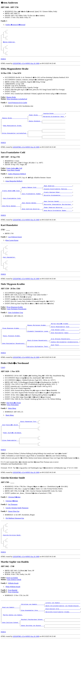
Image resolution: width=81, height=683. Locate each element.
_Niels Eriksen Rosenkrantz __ (38, 364)
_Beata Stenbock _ (35, 128)
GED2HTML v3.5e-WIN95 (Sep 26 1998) (26, 68)
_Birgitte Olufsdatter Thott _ (38, 371)
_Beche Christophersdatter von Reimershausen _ (62, 641)
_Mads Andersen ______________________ (57, 196)
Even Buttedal (12, 625)
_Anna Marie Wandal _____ (11, 220)
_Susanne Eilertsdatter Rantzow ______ (57, 200)
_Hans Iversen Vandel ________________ (57, 214)
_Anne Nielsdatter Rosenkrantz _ (14, 367)
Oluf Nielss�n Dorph (13, 428)
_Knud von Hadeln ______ (11, 643)
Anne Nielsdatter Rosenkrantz (16, 329)
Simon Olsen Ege (13, 541)
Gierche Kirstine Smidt (12, 567)
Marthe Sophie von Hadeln (13, 652)
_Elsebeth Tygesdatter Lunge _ (38, 353)
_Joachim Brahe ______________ (53, 118)
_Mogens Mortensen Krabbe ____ (38, 345)
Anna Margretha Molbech (14, 191)
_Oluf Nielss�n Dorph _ (11, 451)
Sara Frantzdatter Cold (12, 211)
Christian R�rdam (14, 526)
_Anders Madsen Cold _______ (32, 198)
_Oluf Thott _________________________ (64, 369)
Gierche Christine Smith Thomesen (17, 537)
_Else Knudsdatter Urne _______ (32, 647)
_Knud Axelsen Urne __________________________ (62, 645)
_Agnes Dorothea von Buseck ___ (32, 665)
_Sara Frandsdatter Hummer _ (32, 205)
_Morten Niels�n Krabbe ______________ (65, 344)
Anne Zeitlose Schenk (14, 614)
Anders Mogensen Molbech (17, 184)
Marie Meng (10, 440)
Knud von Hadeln (12, 612)
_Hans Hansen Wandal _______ (32, 216)
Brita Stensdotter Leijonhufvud (17, 104)
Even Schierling (13, 626)
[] (3, 483)
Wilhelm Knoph (13, 618)
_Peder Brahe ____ (35, 120)
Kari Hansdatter (9, 275)
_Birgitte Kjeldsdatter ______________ (57, 207)
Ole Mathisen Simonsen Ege (15, 548)
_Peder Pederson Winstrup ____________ (57, 222)
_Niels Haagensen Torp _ (29, 447)
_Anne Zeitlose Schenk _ (11, 661)
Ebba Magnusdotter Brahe (12, 133)
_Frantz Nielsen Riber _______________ (57, 203)
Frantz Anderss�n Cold (14, 178)
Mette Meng (12, 433)
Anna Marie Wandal (13, 180)
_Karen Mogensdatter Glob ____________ (64, 347)
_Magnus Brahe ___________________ (15, 124)
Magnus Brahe (11, 102)
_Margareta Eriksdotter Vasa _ (53, 122)
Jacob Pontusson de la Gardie (17, 107)
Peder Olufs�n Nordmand (12, 460)
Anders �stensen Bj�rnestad (15, 25)
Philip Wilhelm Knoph (13, 621)
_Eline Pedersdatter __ (10, 469)
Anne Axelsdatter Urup (15, 332)
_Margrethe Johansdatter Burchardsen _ (57, 218)
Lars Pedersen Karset (15, 252)
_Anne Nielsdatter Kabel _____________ (64, 355)
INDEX (3, 64)
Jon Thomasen (12, 534)
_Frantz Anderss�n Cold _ (11, 202)
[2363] (3, 392)
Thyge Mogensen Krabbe (14, 327)
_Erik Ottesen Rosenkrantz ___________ (64, 362)
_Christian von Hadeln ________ (32, 639)
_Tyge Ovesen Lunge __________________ (64, 351)
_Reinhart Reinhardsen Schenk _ (32, 658)
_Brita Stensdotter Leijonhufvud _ (15, 142)
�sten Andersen (9, 44)
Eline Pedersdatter (13, 429)
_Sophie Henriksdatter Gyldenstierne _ (64, 365)
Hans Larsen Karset (12, 255)
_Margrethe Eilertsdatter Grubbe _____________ (62, 648)
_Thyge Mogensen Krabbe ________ (14, 349)
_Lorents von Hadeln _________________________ (62, 638)
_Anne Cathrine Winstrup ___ (32, 223)
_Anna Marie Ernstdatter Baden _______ (57, 225)
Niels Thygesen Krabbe (11, 358)
